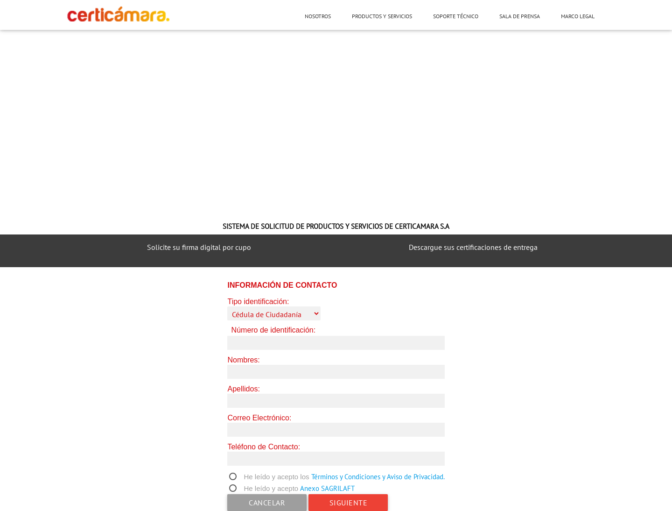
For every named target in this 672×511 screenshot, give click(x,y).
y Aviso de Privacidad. (413, 476)
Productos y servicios (382, 16)
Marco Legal (578, 16)
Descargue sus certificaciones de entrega (473, 247)
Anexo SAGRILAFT (327, 488)
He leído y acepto (271, 488)
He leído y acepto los (276, 477)
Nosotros (318, 16)
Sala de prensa (519, 16)
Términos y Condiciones (345, 476)
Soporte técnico (455, 16)
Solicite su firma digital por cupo (199, 247)
